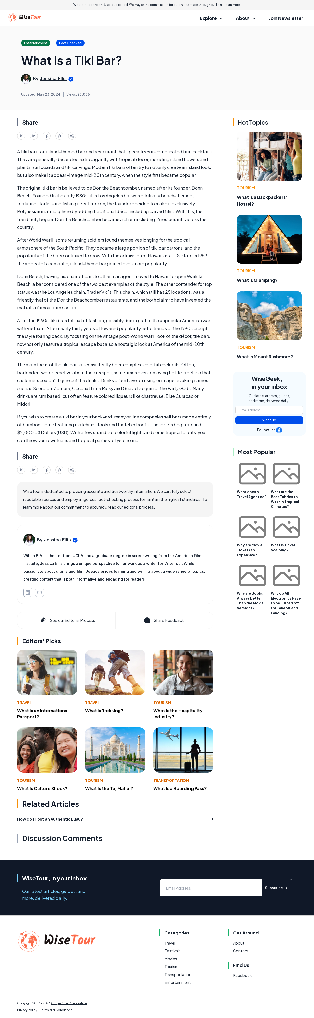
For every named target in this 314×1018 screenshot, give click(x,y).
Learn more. (232, 5)
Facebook (242, 975)
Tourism (162, 702)
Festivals (172, 950)
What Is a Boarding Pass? (180, 788)
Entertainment (177, 982)
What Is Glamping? (257, 280)
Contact (241, 950)
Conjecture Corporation (69, 1003)
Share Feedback (163, 620)
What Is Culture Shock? (42, 788)
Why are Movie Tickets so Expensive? (249, 550)
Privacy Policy (27, 1010)
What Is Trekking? (104, 710)
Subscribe (269, 420)
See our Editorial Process (67, 620)
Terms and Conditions (56, 1010)
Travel (24, 702)
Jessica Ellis (53, 78)
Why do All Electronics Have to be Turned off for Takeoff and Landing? (286, 603)
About (238, 943)
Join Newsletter (286, 18)
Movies (170, 958)
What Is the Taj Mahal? (109, 788)
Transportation (171, 780)
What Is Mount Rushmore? (265, 356)
